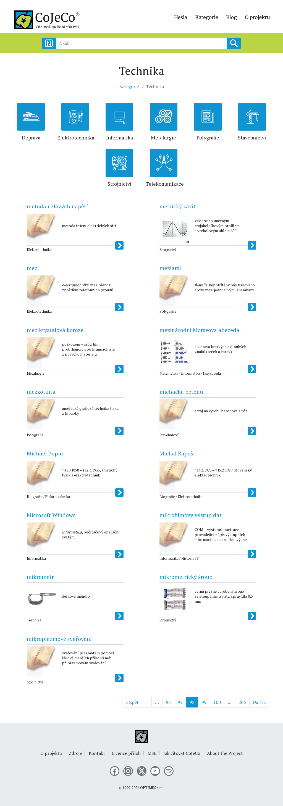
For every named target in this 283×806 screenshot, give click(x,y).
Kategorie (206, 17)
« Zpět (132, 702)
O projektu (257, 17)
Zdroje (75, 753)
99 (203, 702)
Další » (259, 702)
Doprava (31, 137)
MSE (152, 753)
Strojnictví (120, 183)
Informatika (119, 137)
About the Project (225, 753)
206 (242, 702)
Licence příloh (126, 753)
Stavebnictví (252, 137)
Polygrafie (207, 137)
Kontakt (97, 753)
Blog (231, 17)
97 (180, 702)
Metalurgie (163, 137)
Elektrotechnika (75, 137)
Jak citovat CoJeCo (181, 753)
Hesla (180, 17)
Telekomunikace (165, 183)
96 (168, 702)
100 (217, 702)
